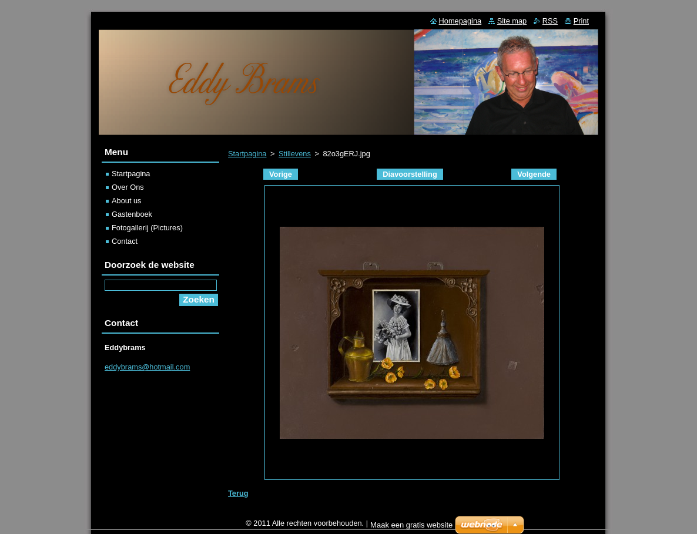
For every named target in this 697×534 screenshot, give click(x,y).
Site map (512, 20)
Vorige (280, 174)
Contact (125, 241)
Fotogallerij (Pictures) (147, 227)
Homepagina (460, 20)
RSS (550, 20)
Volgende (534, 174)
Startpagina (247, 153)
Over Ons (128, 187)
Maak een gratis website (411, 527)
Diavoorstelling (410, 174)
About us (127, 200)
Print (581, 20)
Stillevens (295, 153)
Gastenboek (132, 214)
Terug (238, 493)
